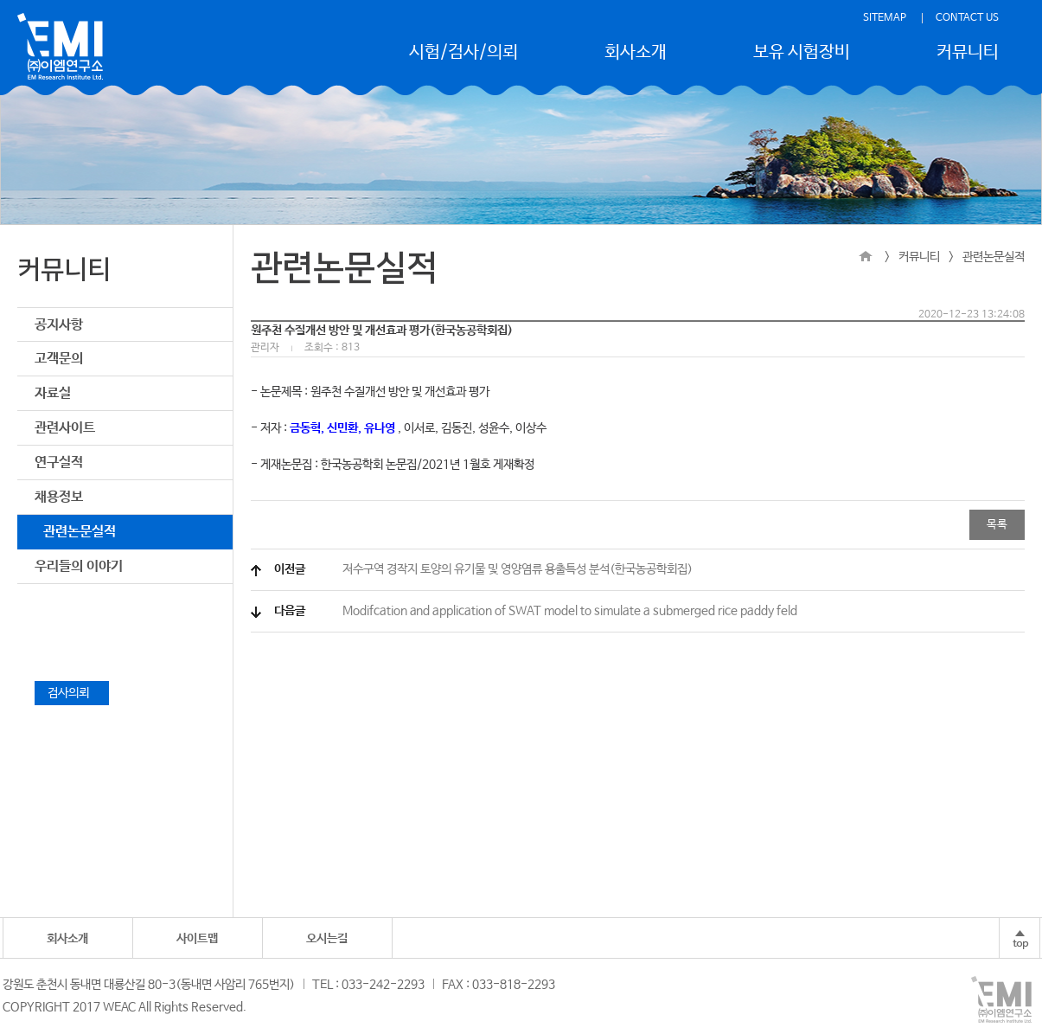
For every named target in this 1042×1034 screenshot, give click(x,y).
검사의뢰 (72, 693)
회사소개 (635, 52)
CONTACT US (967, 18)
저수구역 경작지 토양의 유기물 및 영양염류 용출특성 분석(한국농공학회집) (483, 569)
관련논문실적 (79, 531)
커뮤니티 (968, 52)
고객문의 (59, 358)
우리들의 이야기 (79, 566)
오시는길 (327, 939)
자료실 (53, 393)
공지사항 (59, 325)
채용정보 (59, 497)
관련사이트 (65, 428)
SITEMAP (884, 18)
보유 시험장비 (801, 52)
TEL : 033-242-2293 (368, 985)
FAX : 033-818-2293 (498, 985)
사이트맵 (197, 939)
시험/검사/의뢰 (463, 52)
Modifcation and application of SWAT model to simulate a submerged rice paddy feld (535, 611)
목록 (997, 524)
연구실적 (59, 462)
